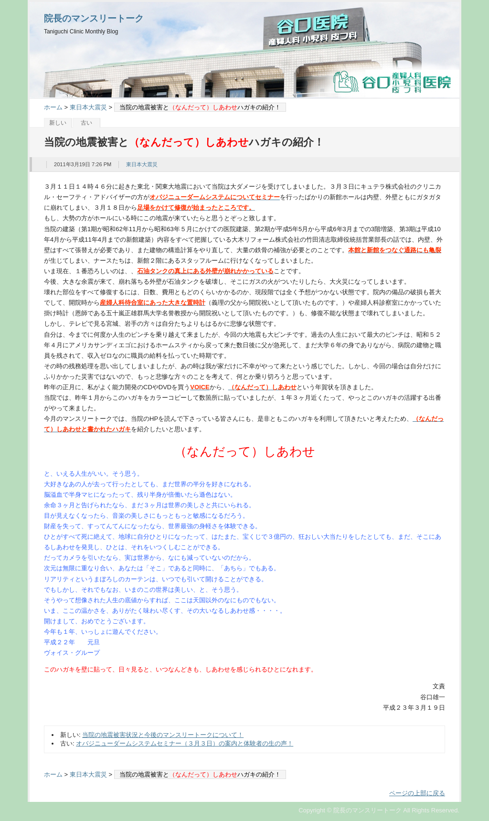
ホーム (53, 107)
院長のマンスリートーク (94, 18)
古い (86, 122)
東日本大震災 (88, 107)
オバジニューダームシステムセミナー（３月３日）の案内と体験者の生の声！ (184, 743)
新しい (57, 122)
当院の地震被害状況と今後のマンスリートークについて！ (163, 734)
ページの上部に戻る (417, 793)
